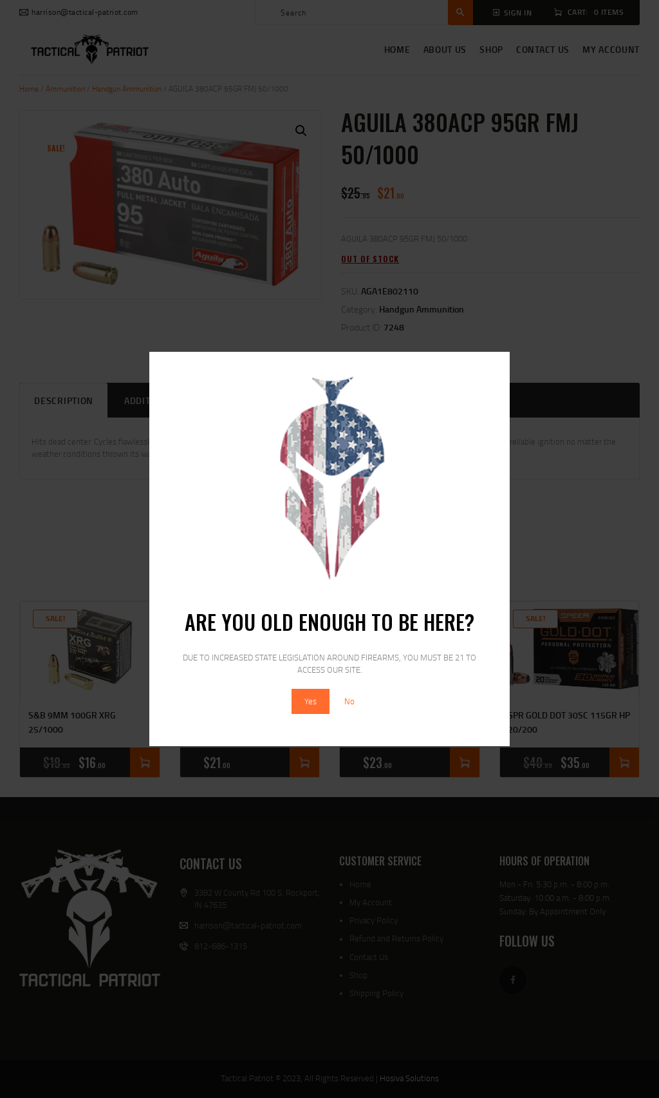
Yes (310, 701)
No (349, 701)
